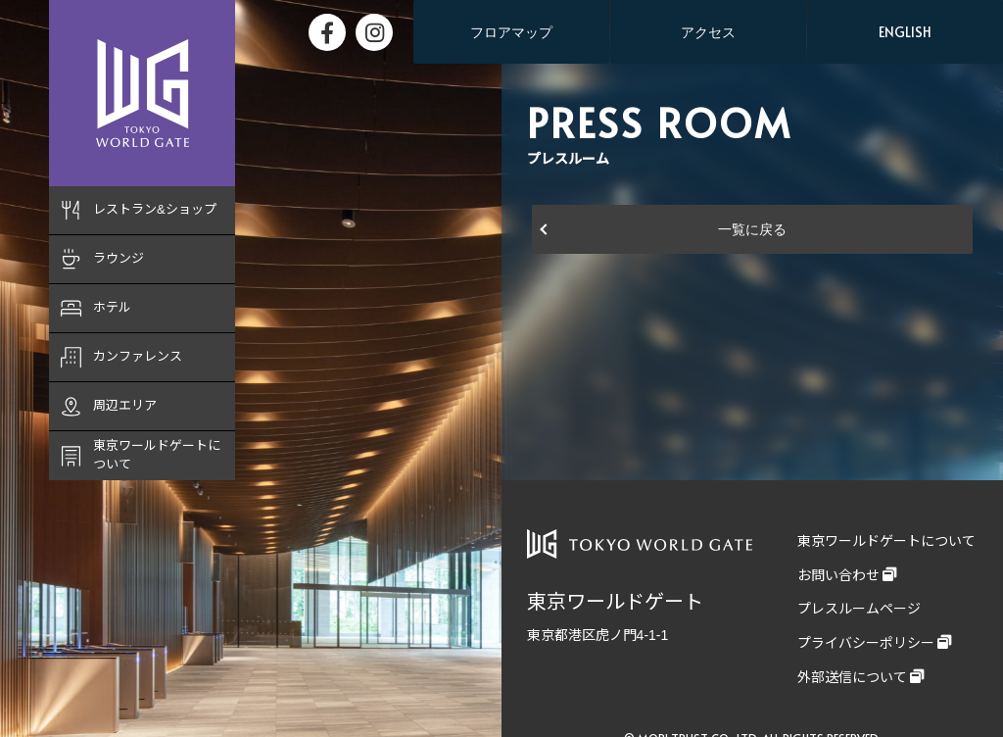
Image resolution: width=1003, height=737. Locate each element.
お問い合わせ (838, 575)
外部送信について (852, 677)
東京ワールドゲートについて (886, 541)
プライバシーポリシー (865, 643)
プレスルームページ (859, 608)
